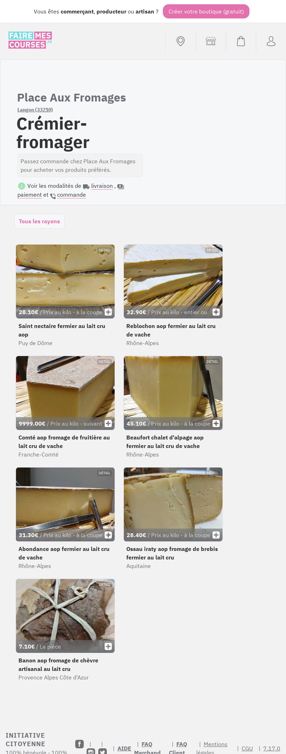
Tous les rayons (39, 221)
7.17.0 (271, 748)
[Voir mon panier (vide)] (241, 41)
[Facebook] (79, 744)
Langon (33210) (35, 109)
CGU (247, 748)
